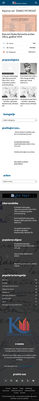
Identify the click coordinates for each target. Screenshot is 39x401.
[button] (3, 3)
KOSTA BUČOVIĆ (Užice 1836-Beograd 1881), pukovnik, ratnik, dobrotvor (25, 220)
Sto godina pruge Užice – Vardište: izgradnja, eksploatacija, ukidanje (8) (23, 230)
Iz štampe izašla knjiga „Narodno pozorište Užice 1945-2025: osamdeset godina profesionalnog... (10, 80)
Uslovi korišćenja (30, 390)
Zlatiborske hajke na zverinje (24, 152)
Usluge (21, 388)
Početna (8, 388)
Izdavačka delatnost (8, 73)
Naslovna (5, 8)
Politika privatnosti (17, 390)
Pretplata (31, 52)
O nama (16, 393)
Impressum (6, 390)
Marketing (28, 388)
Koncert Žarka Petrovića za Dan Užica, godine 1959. (18, 35)
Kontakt (22, 393)
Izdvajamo (23, 73)
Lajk (34, 43)
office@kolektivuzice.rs (26, 366)
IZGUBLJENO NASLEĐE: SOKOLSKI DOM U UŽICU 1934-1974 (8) (25, 246)
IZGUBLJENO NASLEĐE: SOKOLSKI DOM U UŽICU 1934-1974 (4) (25, 144)
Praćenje (32, 47)
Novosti (5, 96)
